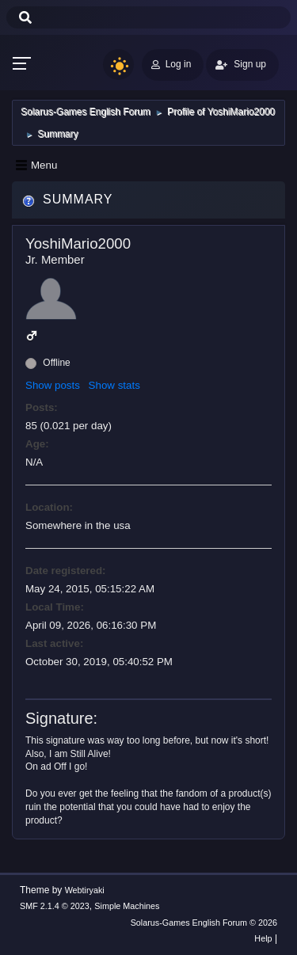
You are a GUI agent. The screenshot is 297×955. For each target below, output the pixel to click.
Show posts (52, 385)
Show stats (114, 385)
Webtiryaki (85, 890)
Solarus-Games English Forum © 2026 (204, 922)
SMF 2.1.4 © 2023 (54, 906)
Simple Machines (126, 906)
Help (263, 938)
